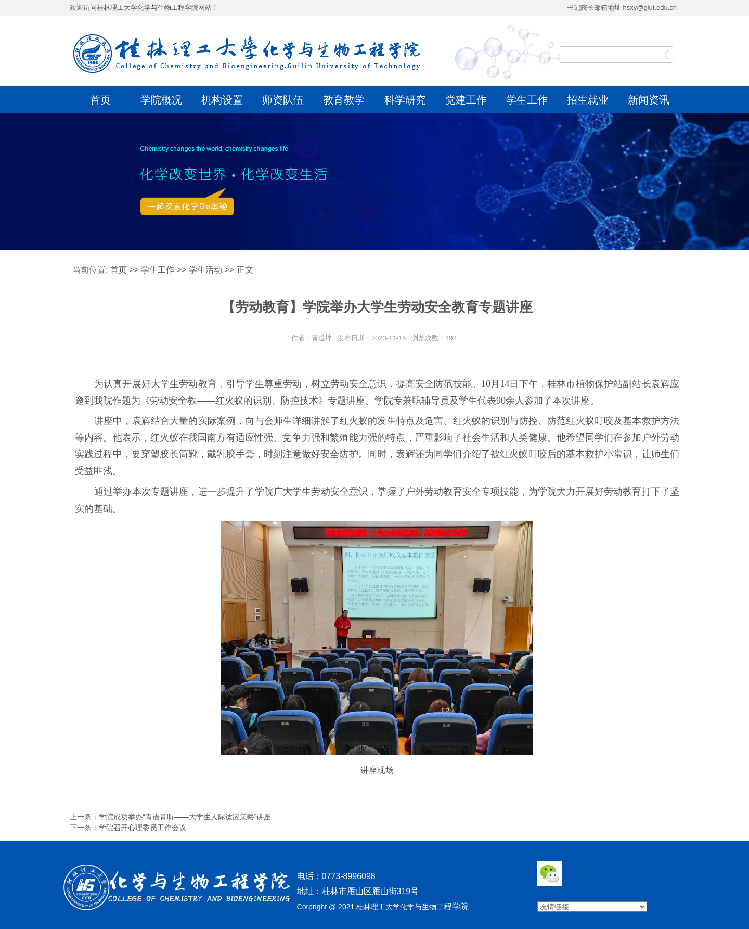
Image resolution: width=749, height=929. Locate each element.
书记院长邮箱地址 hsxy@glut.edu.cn (622, 7)
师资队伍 (283, 100)
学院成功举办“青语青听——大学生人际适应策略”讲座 (185, 816)
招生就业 (588, 100)
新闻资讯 (648, 100)
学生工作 (527, 100)
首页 (100, 100)
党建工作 (466, 100)
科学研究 (405, 100)
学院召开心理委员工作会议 (142, 827)
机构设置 (222, 100)
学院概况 (161, 100)
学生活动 (205, 269)
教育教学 (344, 100)
